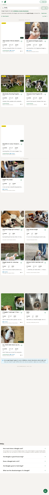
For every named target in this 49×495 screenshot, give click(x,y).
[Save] (21, 41)
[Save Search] (45, 491)
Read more (44, 13)
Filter (44, 8)
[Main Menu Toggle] (2, 2)
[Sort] (45, 16)
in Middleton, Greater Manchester (21, 11)
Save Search (5, 16)
